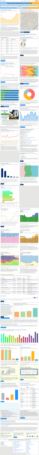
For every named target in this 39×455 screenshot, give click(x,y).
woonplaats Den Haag (11, 413)
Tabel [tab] (4, 165)
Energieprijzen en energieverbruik (18, 449)
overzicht (3, 80)
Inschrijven (15, 437)
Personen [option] (2, 254)
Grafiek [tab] (2, 165)
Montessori (8, 425)
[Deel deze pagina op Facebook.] (30, 436)
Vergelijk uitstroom (26, 83)
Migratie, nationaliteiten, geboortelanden (19, 450)
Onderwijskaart (29, 448)
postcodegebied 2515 (5, 182)
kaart (11, 415)
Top (29, 439)
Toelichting (22, 55)
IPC (4, 425)
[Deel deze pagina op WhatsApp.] (35, 436)
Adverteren (28, 451)
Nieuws (28, 445)
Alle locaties (2, 401)
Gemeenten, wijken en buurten (17, 443)
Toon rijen (3, 296)
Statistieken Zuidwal (3, 327)
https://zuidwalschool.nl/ (29, 142)
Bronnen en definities (29, 443)
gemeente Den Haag (7, 417)
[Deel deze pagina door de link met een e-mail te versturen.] (28, 436)
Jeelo (6, 425)
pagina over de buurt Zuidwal (19, 325)
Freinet (3, 425)
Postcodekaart (28, 449)
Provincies (15, 445)
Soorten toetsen (3, 60)
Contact (28, 452)
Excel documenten (12, 378)
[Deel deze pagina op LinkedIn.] (32, 436)
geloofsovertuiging (3, 424)
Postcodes (15, 444)
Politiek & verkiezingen (16, 451)
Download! (22, 379)
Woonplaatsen (18, 444)
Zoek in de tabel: (32, 276)
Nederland (18, 445)
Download (2, 381)
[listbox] (24, 39)
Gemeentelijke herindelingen (30, 444)
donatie (5, 436)
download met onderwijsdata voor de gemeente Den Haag (27, 344)
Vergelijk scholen (7, 106)
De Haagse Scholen (26, 137)
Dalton (1, 425)
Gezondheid (15, 448)
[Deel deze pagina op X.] (37, 436)
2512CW (26, 138)
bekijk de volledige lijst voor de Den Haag (28, 385)
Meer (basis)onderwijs (3, 418)
